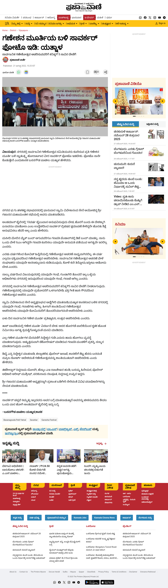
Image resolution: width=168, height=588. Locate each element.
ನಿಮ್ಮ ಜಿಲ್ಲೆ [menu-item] (15, 23)
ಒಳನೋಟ (90, 526)
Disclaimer (133, 572)
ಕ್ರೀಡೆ (51, 526)
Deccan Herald (54, 572)
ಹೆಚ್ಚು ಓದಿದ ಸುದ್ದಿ (20, 526)
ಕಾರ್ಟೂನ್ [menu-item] (39, 17)
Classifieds (91, 572)
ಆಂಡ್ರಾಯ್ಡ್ (39, 429)
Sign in (160, 23)
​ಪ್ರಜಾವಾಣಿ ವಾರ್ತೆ (17, 60)
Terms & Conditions (119, 572)
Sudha (65, 572)
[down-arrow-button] (22, 23)
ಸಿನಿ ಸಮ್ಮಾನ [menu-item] (40, 23)
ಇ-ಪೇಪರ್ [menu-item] (89, 17)
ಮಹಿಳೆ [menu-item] (100, 17)
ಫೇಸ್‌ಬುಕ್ (86, 429)
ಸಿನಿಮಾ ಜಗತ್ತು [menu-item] (55, 23)
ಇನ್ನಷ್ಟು (101, 443)
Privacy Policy (103, 572)
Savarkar (34, 420)
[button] (17, 517)
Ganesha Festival (49, 420)
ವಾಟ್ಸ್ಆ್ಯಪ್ (65, 429)
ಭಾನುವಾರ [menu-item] (76, 17)
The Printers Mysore (38, 572)
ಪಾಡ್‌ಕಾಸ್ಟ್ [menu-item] (63, 17)
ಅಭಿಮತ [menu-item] (71, 23)
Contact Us (23, 572)
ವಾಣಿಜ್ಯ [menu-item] (93, 23)
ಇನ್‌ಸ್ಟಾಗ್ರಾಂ (11, 433)
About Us (13, 572)
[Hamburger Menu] (7, 23)
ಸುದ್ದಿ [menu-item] (28, 23)
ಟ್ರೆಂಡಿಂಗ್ (127, 526)
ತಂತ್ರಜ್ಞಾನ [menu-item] (106, 23)
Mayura (73, 572)
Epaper (81, 572)
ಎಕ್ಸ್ (75, 429)
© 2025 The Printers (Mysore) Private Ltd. (83, 577)
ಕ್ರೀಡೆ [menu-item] (82, 23)
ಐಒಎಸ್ (52, 429)
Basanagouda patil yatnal (15, 420)
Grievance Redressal (148, 572)
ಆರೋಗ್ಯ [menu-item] (51, 17)
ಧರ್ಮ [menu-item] (109, 17)
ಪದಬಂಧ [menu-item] (27, 17)
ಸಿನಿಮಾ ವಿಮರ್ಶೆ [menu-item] (12, 17)
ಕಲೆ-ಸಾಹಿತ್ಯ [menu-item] (121, 23)
